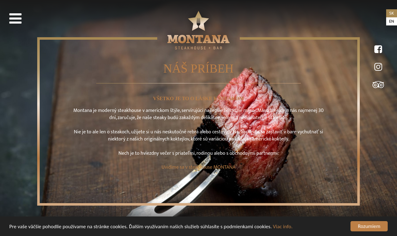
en (391, 21)
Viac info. (283, 226)
